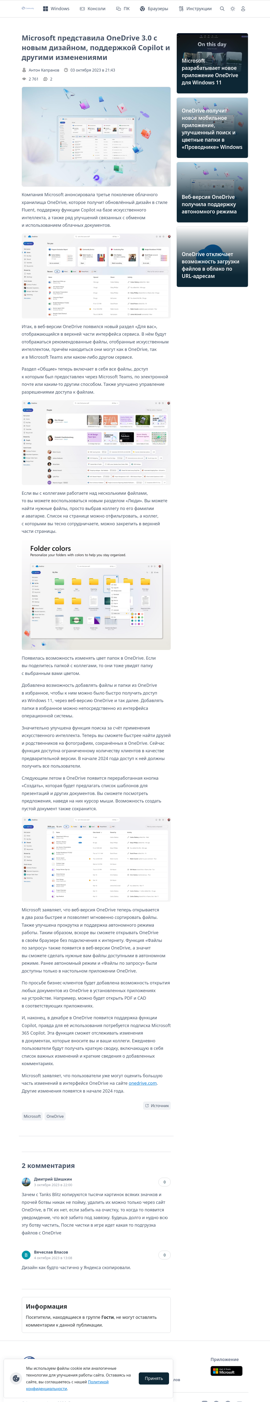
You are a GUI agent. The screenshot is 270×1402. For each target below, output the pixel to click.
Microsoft (32, 1116)
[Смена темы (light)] (233, 9)
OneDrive (55, 1116)
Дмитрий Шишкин (53, 1179)
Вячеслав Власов (51, 1252)
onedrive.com (143, 1083)
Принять (154, 1378)
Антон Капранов (44, 70)
